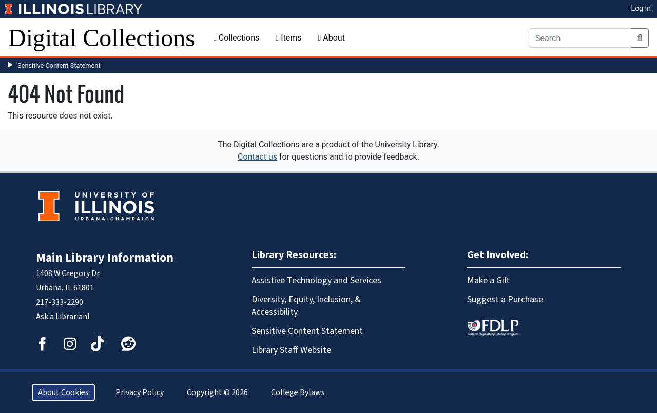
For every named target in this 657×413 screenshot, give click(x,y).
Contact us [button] (257, 157)
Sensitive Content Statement (59, 65)
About (331, 38)
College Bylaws (298, 392)
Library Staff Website (291, 350)
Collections (236, 38)
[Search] (580, 38)
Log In (641, 8)
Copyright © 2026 (217, 392)
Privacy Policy (139, 392)
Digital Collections (101, 37)
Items (288, 38)
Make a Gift (488, 280)
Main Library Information (104, 258)
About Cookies (63, 392)
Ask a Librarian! (62, 316)
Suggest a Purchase (505, 299)
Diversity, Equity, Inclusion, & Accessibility (306, 306)
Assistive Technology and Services (316, 280)
